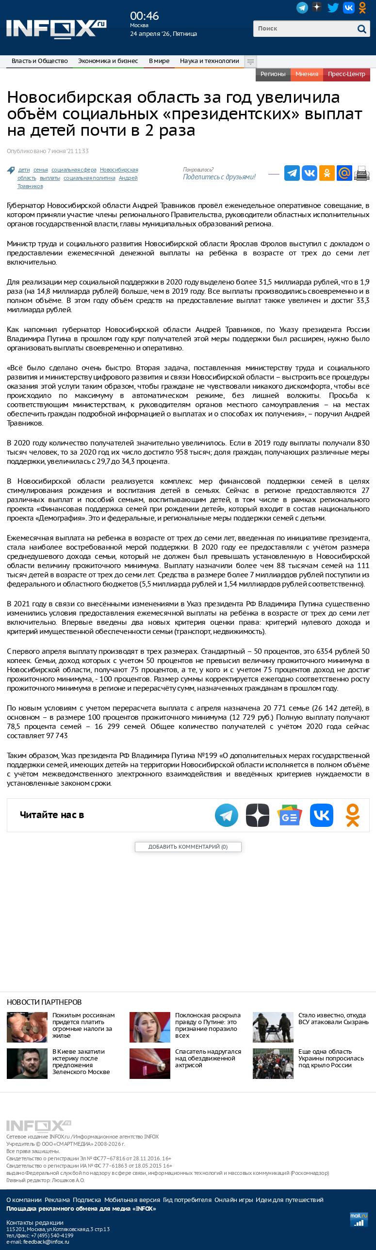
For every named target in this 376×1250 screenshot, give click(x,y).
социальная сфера (73, 169)
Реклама (57, 1199)
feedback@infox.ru (46, 1241)
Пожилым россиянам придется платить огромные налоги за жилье (83, 1025)
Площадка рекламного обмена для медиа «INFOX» (81, 1209)
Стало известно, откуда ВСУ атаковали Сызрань (333, 1018)
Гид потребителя (187, 1199)
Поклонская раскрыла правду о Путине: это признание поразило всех (208, 1025)
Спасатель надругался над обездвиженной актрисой (208, 1058)
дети (24, 169)
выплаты (50, 177)
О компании (24, 1199)
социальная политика (89, 177)
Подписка (87, 1199)
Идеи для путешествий (289, 1199)
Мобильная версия (132, 1199)
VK (349, 8)
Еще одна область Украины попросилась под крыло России (330, 1058)
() (188, 846)
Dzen (318, 8)
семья (40, 169)
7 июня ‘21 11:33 (68, 151)
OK (364, 8)
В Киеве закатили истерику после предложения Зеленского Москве (81, 1061)
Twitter (333, 8)
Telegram (302, 8)
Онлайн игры (233, 1199)
